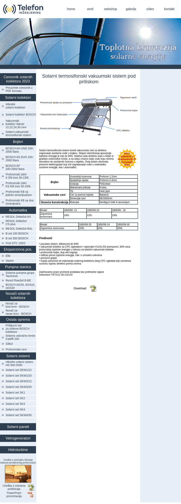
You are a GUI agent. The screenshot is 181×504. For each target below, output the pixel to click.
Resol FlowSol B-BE (18, 280)
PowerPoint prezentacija (14, 494)
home (71, 9)
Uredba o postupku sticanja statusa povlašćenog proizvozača (18, 461)
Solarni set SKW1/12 (19, 370)
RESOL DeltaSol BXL (19, 228)
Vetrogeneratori (18, 438)
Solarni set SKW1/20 (19, 375)
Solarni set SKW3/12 (19, 381)
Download (80, 288)
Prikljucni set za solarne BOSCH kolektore (17, 328)
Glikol (9, 343)
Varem (10, 260)
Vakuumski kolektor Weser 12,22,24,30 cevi (16, 124)
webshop (110, 9)
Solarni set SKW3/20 (19, 386)
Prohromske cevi (16, 349)
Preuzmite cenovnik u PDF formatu (19, 89)
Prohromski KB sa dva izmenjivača (20, 202)
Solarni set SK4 (15, 409)
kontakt (169, 9)
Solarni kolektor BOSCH (21, 114)
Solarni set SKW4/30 (19, 415)
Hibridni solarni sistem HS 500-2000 (19, 363)
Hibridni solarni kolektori (15, 106)
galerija (131, 9)
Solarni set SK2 (15, 398)
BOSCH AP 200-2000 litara (15, 167)
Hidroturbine (18, 450)
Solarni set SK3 (15, 403)
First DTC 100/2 (16, 243)
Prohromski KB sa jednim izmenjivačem (19, 193)
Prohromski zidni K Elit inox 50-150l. (17, 176)
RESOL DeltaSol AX (18, 216)
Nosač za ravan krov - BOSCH (18, 312)
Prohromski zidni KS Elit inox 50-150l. (18, 184)
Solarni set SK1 (15, 392)
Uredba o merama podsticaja (14, 487)
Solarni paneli (18, 427)
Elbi (8, 255)
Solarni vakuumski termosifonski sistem (18, 133)
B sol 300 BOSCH (17, 238)
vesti (90, 9)
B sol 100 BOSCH (17, 233)
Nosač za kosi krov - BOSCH (17, 305)
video (150, 9)
